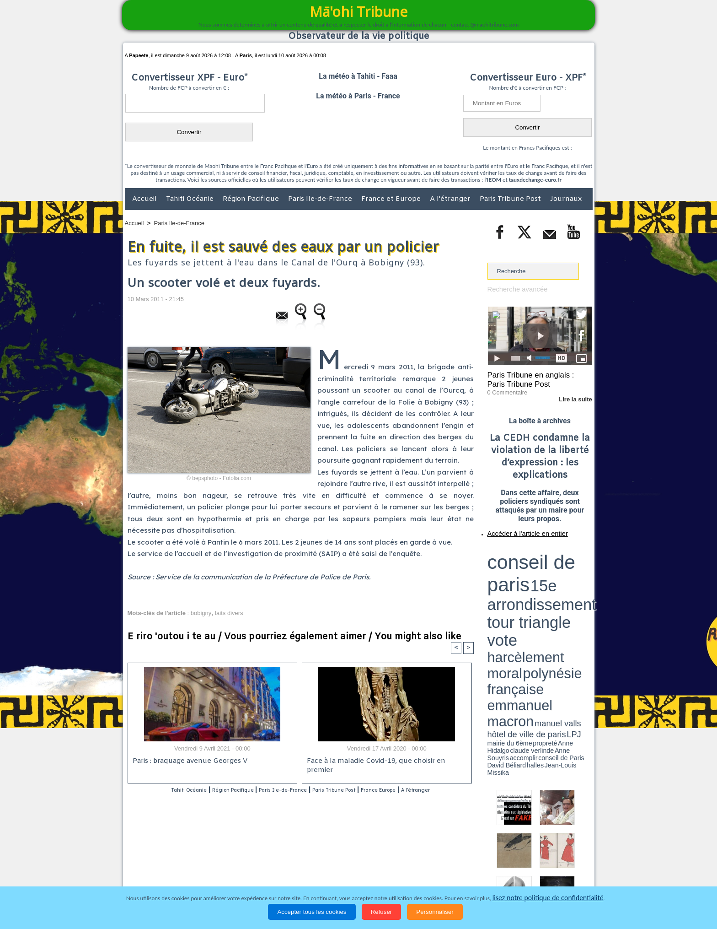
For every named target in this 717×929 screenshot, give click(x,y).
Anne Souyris (569, 578)
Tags (376, 857)
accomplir (584, 578)
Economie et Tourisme (208, 876)
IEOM (494, 179)
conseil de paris (516, 549)
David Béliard (516, 581)
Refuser (381, 911)
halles (528, 581)
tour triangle (551, 558)
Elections (419, 876)
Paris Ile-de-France (321, 199)
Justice (341, 876)
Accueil (145, 199)
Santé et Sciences (378, 876)
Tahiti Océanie (190, 199)
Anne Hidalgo (532, 578)
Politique (162, 876)
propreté (519, 578)
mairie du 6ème (503, 578)
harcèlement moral (511, 565)
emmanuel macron (511, 572)
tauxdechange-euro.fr (535, 179)
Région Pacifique (252, 199)
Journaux (566, 199)
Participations (522, 876)
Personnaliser (435, 911)
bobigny (201, 613)
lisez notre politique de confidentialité (548, 898)
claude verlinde (551, 578)
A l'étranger (451, 199)
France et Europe (392, 199)
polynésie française (562, 565)
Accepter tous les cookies (311, 911)
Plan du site (349, 857)
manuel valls (546, 573)
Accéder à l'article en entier (517, 528)
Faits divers (312, 876)
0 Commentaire (504, 388)
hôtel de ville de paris (573, 573)
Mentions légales (567, 876)
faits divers (228, 613)
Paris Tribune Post (511, 199)
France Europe (423, 790)
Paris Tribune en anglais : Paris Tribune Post (535, 378)
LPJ (490, 578)
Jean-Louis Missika (544, 581)
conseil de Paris (497, 581)
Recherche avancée (513, 289)
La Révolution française (467, 876)
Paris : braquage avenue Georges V (187, 762)
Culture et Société (268, 876)
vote (576, 558)
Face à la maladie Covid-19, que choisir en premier (385, 762)
